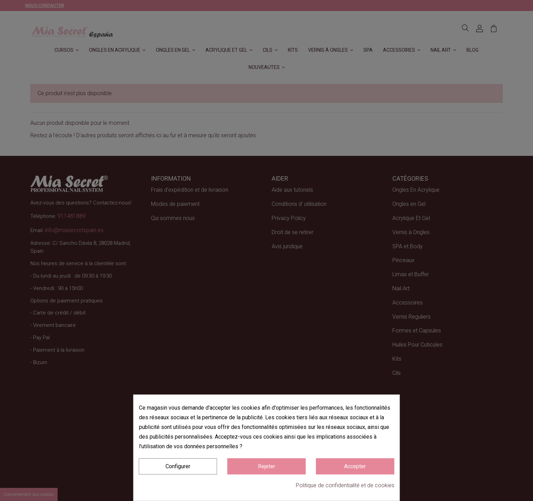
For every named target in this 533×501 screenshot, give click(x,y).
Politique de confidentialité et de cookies (345, 485)
